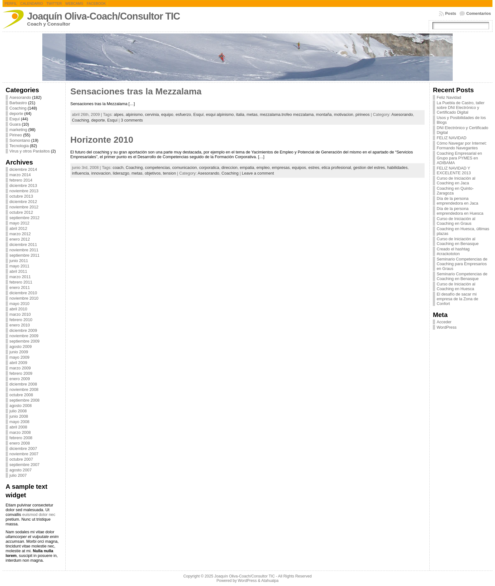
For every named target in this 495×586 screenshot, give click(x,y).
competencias (157, 167)
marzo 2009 (20, 368)
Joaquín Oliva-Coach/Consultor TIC (103, 16)
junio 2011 (18, 260)
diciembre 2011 (23, 244)
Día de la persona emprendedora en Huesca (460, 211)
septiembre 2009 (24, 341)
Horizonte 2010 (101, 140)
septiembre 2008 (24, 400)
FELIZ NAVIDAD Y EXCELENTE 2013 (454, 170)
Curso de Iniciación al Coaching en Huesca (456, 286)
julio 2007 (18, 475)
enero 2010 (19, 325)
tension (169, 173)
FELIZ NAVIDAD (451, 137)
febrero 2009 (21, 373)
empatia (247, 167)
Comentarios (478, 13)
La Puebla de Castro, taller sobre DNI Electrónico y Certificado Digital (461, 107)
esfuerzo (183, 114)
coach (118, 167)
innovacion (100, 173)
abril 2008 (18, 427)
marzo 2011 (20, 276)
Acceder (444, 322)
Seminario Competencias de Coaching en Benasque (462, 276)
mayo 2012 (19, 223)
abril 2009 (18, 362)
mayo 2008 (19, 421)
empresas (280, 167)
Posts (450, 13)
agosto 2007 (20, 470)
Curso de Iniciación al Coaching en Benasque (458, 241)
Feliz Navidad (449, 97)
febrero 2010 (21, 319)
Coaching (18, 108)
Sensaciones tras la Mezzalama (136, 91)
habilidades (397, 167)
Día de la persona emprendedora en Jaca (457, 201)
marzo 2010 (20, 314)
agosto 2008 (20, 405)
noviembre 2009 (24, 335)
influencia (80, 173)
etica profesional (336, 167)
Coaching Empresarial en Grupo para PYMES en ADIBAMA (459, 158)
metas (252, 114)
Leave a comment (258, 173)
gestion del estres (369, 167)
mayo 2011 (19, 266)
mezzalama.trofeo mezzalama (287, 114)
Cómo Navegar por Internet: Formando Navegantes (462, 145)
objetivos (153, 173)
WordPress (446, 327)
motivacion (343, 114)
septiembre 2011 (24, 255)
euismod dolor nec (38, 514)
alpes (118, 114)
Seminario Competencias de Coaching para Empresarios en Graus (462, 264)
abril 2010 (18, 309)
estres (313, 167)
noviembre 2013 (24, 190)
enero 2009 (19, 378)
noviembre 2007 (24, 453)
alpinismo (134, 114)
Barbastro (18, 102)
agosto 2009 (20, 346)
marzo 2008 (20, 432)
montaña (324, 114)
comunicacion (184, 167)
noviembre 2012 (24, 207)
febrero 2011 (21, 282)
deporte (16, 113)
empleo (263, 167)
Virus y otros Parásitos (29, 151)
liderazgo (121, 173)
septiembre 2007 (24, 464)
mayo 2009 (19, 357)
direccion (229, 167)
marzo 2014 (20, 174)
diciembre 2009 (23, 330)
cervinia (152, 114)
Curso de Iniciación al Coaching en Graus (456, 221)
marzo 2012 (20, 233)
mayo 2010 (19, 303)
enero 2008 (19, 443)
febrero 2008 (21, 437)
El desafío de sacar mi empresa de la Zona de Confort (457, 299)
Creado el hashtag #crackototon (453, 251)
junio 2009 (18, 352)
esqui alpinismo (220, 114)
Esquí (14, 119)
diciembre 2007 (23, 448)
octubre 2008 (21, 394)
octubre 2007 (21, 459)
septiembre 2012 (24, 217)
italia (240, 114)
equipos (299, 167)
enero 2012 (19, 239)
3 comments (132, 120)
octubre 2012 (21, 212)
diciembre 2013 (23, 185)
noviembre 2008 (24, 389)
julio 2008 (18, 411)
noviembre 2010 (24, 298)
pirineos (362, 114)
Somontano (19, 140)
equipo (167, 114)
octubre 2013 (21, 196)
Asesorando (20, 97)
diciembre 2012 (23, 201)
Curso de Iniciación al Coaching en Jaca (456, 180)
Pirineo (15, 135)
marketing (18, 129)
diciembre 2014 (23, 169)
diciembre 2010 (23, 292)
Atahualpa (269, 580)
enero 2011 (19, 287)
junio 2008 (18, 416)
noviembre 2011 (24, 250)
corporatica (209, 167)
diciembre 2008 (23, 384)
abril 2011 (18, 271)
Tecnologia (19, 145)
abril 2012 (18, 228)
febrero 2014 (21, 180)
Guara (15, 124)
